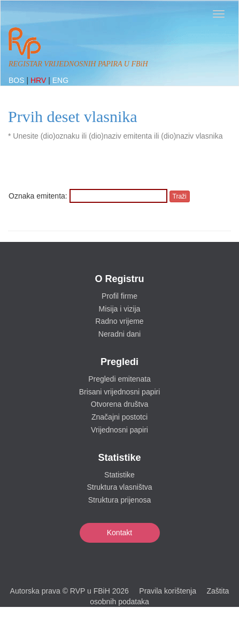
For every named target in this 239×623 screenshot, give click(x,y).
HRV (39, 80)
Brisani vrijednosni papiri (119, 392)
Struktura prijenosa (119, 500)
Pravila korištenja (167, 591)
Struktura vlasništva (119, 487)
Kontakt (119, 532)
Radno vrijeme (119, 321)
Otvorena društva (119, 404)
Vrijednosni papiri (119, 430)
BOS (17, 80)
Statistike (119, 474)
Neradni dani (119, 334)
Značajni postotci (119, 417)
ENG (60, 80)
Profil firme (119, 296)
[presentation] (90, 168)
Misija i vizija (120, 309)
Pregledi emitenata (119, 379)
